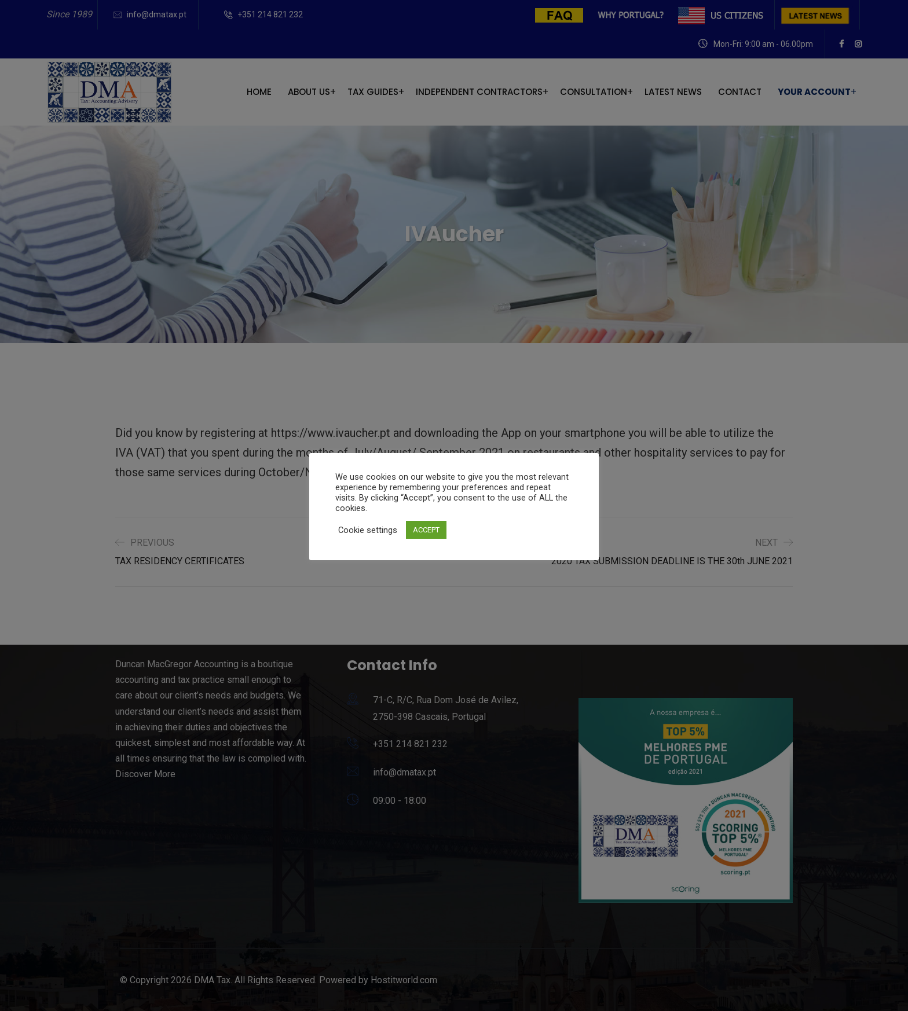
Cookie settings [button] (367, 530)
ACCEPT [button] (426, 529)
